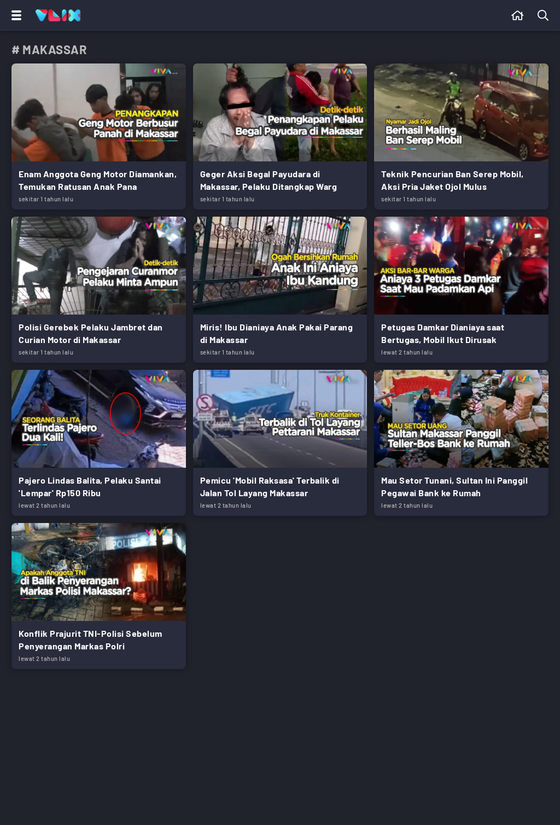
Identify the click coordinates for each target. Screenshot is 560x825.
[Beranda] (517, 15)
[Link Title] (98, 136)
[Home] (58, 15)
